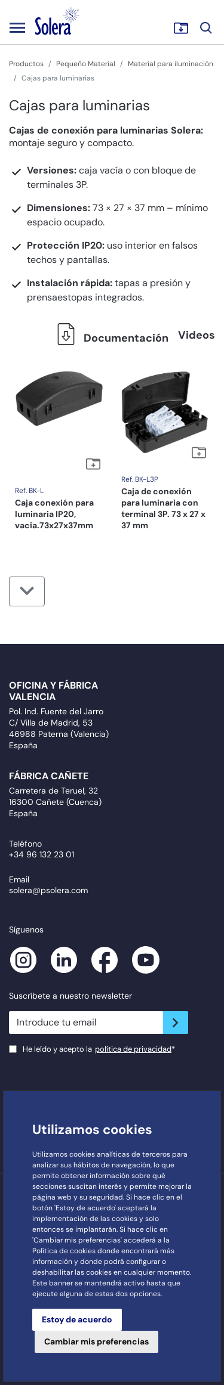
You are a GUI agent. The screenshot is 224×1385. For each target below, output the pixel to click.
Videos (196, 335)
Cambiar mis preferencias (96, 1341)
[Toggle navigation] (17, 27)
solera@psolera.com (48, 890)
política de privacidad (133, 1049)
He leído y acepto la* (99, 1049)
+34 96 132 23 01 (41, 854)
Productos (26, 64)
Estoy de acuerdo (77, 1319)
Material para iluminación (170, 64)
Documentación (109, 338)
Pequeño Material (85, 64)
